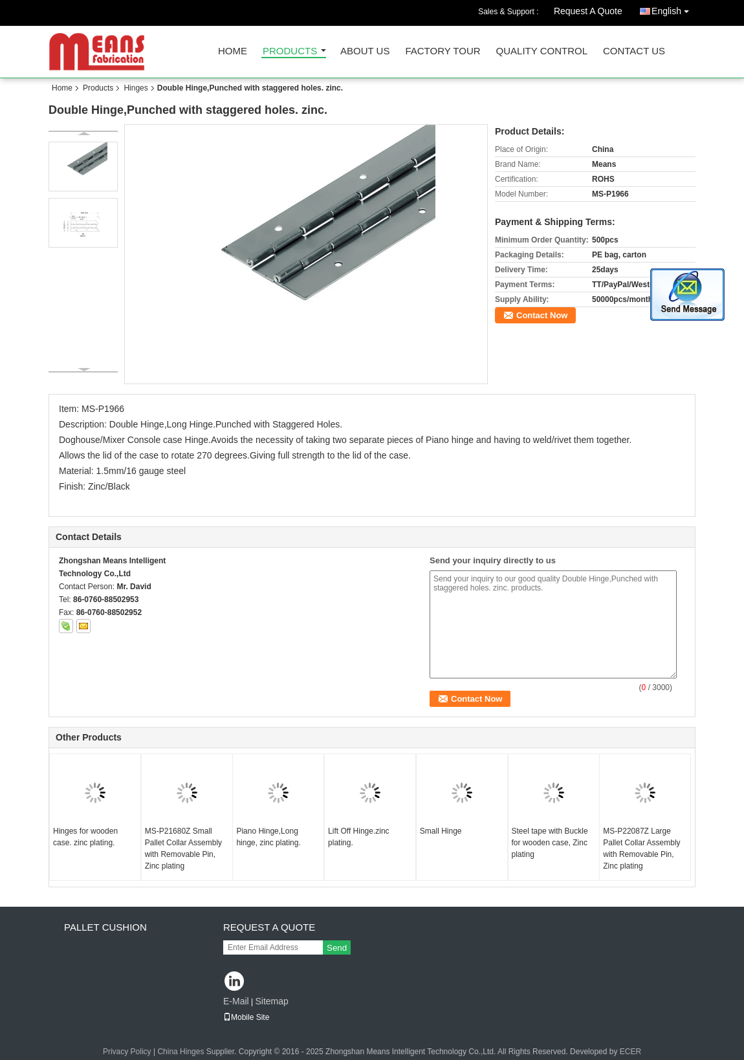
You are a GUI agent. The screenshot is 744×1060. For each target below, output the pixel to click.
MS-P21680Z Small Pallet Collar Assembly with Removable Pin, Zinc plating (183, 849)
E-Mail (236, 1001)
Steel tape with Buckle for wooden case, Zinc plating (550, 843)
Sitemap (271, 1001)
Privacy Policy (127, 1051)
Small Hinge (441, 831)
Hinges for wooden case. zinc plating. (85, 837)
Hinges (136, 87)
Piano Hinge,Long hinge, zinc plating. (268, 837)
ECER (630, 1051)
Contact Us (634, 51)
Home (232, 51)
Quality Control (541, 51)
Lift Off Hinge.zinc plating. (358, 837)
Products (290, 51)
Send (337, 948)
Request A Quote (588, 11)
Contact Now (541, 315)
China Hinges (180, 1051)
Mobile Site (246, 1017)
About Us (364, 51)
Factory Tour (442, 51)
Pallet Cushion (105, 927)
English (673, 8)
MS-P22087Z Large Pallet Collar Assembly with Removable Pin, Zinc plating (641, 849)
